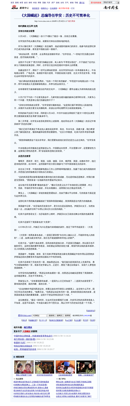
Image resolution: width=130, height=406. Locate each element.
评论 (24, 320)
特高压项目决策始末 (23, 346)
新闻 (17, 3)
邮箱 (72, 3)
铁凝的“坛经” (20, 343)
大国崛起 (26, 331)
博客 (39, 3)
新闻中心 (44, 8)
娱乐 (26, 3)
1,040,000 (86, 316)
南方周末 (28, 327)
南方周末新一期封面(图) (25, 339)
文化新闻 (53, 8)
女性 (62, 3)
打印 (85, 320)
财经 (30, 3)
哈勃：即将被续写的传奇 (25, 349)
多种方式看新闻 (56, 320)
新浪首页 (35, 8)
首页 (12, 3)
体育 (21, 3)
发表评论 (90, 311)
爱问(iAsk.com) (24, 315)
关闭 (92, 320)
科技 (35, 3)
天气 (66, 3)
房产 (53, 3)
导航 (76, 3)
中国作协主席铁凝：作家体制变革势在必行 (33, 336)
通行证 (82, 3)
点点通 (77, 320)
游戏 (57, 3)
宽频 (44, 3)
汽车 (48, 3)
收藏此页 (32, 320)
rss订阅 (69, 320)
